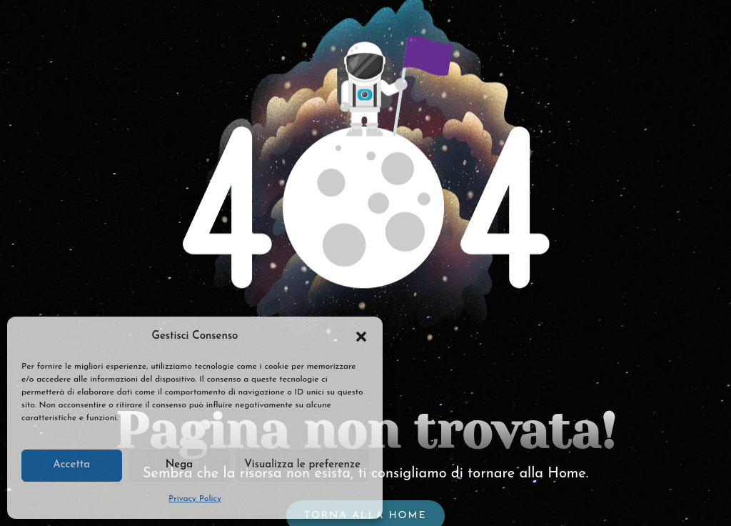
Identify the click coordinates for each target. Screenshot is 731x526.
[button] (361, 336)
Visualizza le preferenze (302, 465)
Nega (179, 465)
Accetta (71, 465)
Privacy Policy (194, 499)
